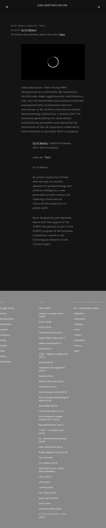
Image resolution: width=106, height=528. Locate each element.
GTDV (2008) (45, 321)
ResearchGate (7, 318)
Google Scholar (7, 308)
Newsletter (79, 340)
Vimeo (3, 356)
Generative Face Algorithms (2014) (52, 369)
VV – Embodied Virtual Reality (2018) (53, 440)
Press (77, 329)
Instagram (5, 334)
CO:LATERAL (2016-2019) (51, 411)
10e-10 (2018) (46, 457)
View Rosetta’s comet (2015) (53, 392)
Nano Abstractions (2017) (51, 424)
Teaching (78, 324)
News (77, 350)
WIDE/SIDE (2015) (47, 386)
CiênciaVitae (5, 324)
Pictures (78, 345)
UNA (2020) (44, 482)
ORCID (3, 313)
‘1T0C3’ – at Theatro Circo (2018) (51, 431)
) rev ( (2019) (45, 476)
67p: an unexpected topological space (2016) (53, 399)
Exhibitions (79, 313)
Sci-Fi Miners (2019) (48, 463)
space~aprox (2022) (48, 498)
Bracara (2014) (46, 376)
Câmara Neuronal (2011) (50, 343)
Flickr (2, 350)
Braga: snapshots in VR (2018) (53, 452)
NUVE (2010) (45, 327)
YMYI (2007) (45, 308)
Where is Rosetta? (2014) (51, 381)
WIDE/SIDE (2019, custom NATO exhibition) (51, 470)
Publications (79, 318)
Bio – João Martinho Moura (86, 308)
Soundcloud (5, 361)
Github (3, 340)
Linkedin (4, 329)
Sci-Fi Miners (28, 30)
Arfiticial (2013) (46, 362)
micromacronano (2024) (50, 508)
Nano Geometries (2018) (51, 446)
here (62, 34)
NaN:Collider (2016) (48, 405)
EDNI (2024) (45, 503)
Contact (77, 334)
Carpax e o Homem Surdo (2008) (51, 315)
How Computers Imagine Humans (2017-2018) (51, 418)
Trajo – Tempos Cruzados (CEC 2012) (54, 355)
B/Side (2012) (45, 348)
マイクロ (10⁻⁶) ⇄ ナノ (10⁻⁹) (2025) (52, 515)
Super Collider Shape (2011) (52, 337)
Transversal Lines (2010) (50, 332)
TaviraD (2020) (46, 487)
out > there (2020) (47, 492)
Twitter (3, 345)
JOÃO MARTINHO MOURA (52, 5)
